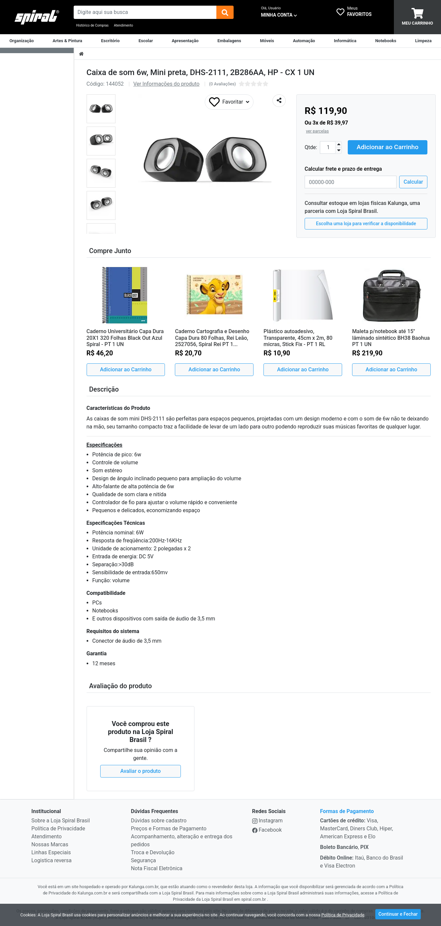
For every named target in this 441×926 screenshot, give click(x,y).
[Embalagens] (229, 41)
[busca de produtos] (145, 12)
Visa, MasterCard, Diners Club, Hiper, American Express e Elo (356, 828)
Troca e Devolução (153, 852)
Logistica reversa (52, 860)
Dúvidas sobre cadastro (159, 820)
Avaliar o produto (140, 771)
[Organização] (21, 41)
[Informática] (345, 41)
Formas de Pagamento (347, 811)
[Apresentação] (185, 41)
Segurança (143, 860)
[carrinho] (417, 17)
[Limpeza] (423, 41)
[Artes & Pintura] (67, 41)
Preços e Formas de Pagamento (169, 828)
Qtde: (311, 147)
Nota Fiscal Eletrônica (157, 868)
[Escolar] (145, 41)
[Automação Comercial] (304, 41)
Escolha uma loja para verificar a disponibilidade (366, 223)
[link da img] (37, 17)
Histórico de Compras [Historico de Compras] (92, 25)
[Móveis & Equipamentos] (267, 41)
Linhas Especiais (51, 852)
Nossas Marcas (50, 844)
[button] (101, 108)
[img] (225, 12)
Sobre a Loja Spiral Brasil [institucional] (61, 820)
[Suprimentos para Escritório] (110, 41)
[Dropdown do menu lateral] (37, 50)
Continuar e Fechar (397, 914)
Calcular (413, 182)
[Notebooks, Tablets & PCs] (386, 41)
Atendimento (123, 25)
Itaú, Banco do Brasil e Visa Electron (361, 862)
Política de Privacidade (58, 828)
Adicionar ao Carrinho (387, 147)
